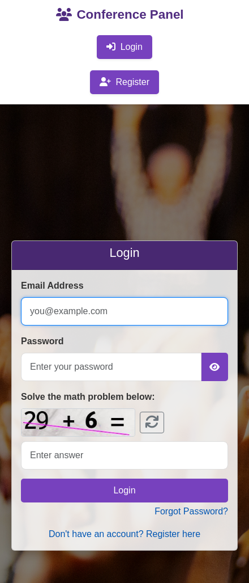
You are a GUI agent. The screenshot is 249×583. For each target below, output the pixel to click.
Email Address (52, 285)
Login (124, 47)
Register (124, 82)
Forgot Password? (191, 511)
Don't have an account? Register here (124, 534)
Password (42, 341)
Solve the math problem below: (87, 397)
